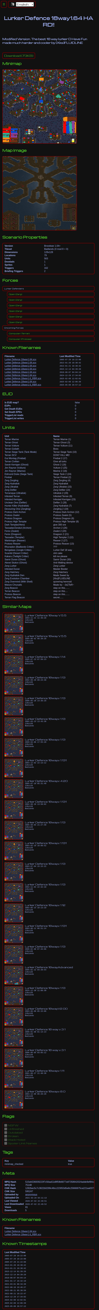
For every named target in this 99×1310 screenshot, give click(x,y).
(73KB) (18, 55)
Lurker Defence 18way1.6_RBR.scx (23, 378)
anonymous (31, 1194)
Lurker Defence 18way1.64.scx (20, 359)
